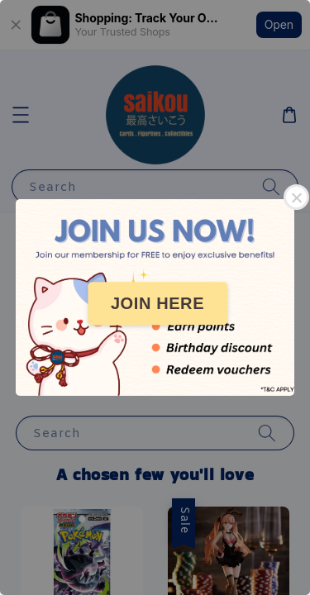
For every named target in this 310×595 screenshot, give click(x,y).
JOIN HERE (157, 303)
